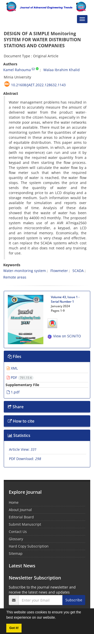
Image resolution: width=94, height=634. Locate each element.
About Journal (20, 509)
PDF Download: (25, 458)
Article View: (23, 449)
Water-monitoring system (24, 270)
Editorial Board (21, 517)
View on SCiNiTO (64, 336)
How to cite (21, 421)
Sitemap (16, 553)
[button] (57, 618)
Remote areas (14, 277)
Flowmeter (59, 270)
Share (16, 407)
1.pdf (13, 392)
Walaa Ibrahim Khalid (61, 69)
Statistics (19, 435)
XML (12, 368)
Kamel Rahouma (17, 69)
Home (14, 502)
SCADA (78, 270)
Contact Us (18, 531)
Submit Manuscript (25, 524)
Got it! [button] (14, 628)
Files (14, 356)
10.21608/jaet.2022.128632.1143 (38, 84)
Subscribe (73, 600)
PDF (20, 377)
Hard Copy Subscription (29, 546)
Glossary (16, 538)
